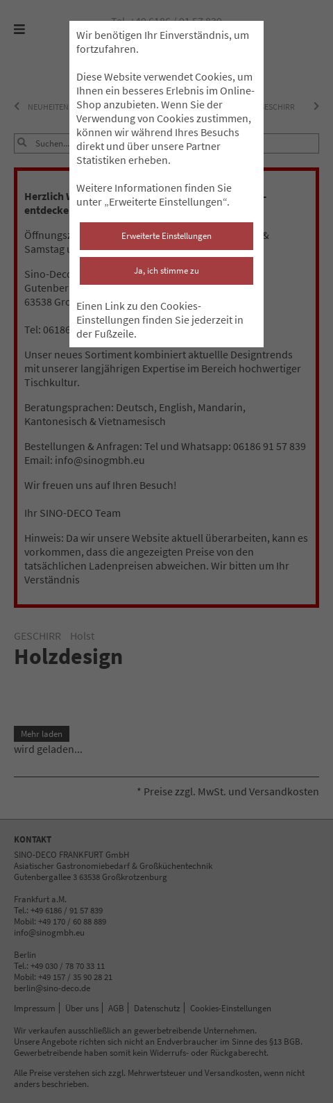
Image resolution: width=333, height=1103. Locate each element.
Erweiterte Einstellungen (166, 236)
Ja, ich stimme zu (166, 270)
